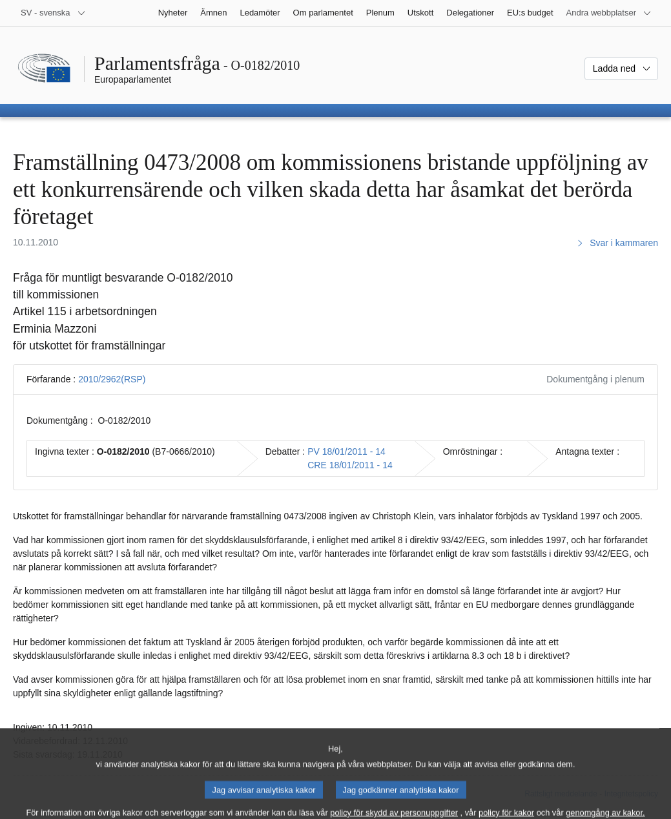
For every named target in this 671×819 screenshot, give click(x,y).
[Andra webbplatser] (609, 13)
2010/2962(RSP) (111, 379)
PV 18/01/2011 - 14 (346, 451)
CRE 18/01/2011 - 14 (350, 465)
